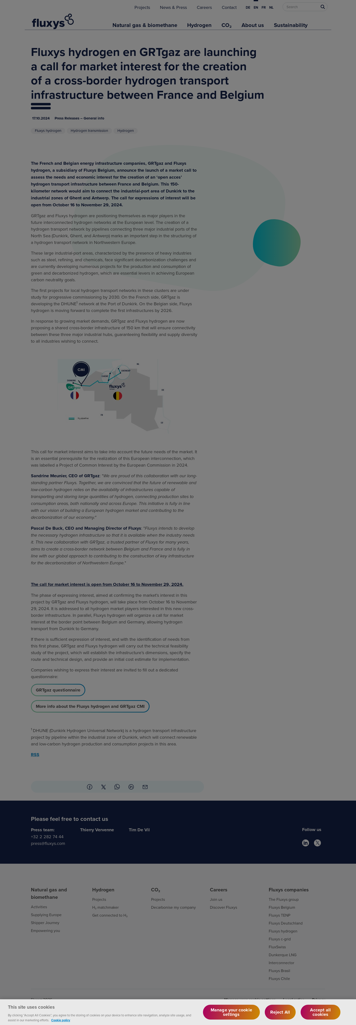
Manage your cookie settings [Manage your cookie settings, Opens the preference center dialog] (231, 1017)
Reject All (280, 1017)
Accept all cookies (320, 1017)
